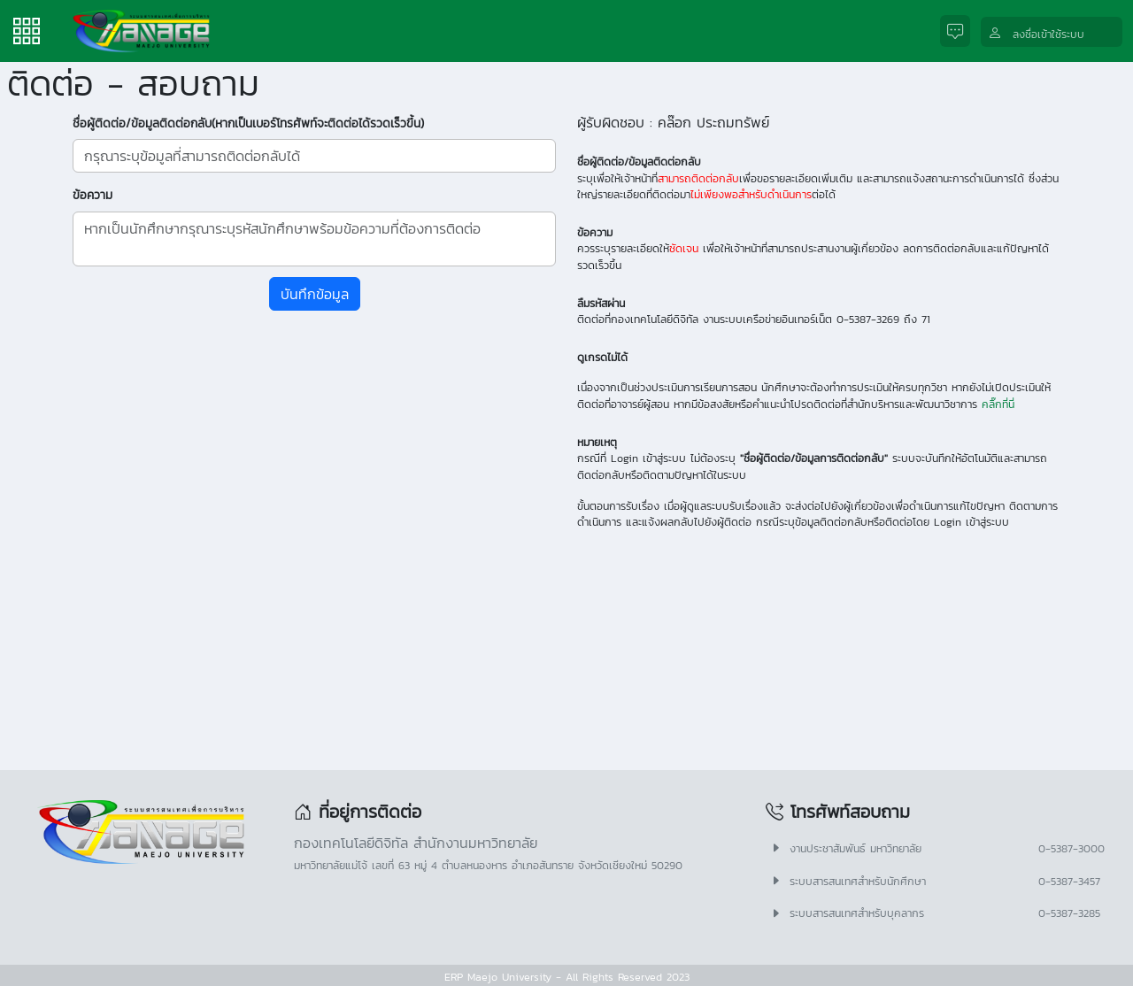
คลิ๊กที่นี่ (998, 404)
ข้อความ (92, 195)
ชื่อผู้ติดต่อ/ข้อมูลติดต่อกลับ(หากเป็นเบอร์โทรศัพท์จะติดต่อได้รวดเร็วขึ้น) (248, 123)
